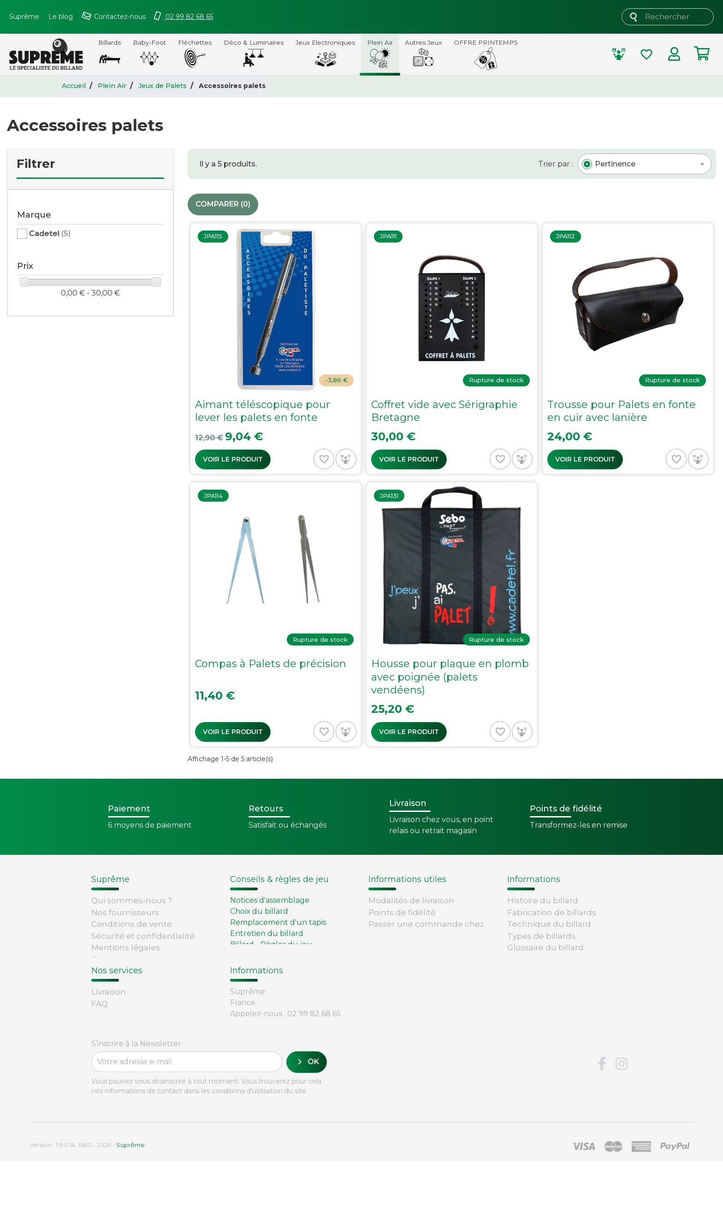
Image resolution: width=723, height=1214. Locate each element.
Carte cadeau (118, 1047)
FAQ (99, 1023)
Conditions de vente (131, 924)
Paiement (111, 1059)
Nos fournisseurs (125, 912)
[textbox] (615, 164)
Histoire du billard (542, 900)
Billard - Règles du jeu (271, 944)
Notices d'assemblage (269, 900)
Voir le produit (233, 459)
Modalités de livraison (411, 900)
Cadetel (50, 233)
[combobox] (644, 164)
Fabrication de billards (551, 912)
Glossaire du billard (545, 947)
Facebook (602, 1117)
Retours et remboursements (149, 1035)
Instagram (621, 1117)
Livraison (108, 1012)
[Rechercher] (667, 17)
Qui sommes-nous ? (131, 900)
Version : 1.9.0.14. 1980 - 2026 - (87, 1197)
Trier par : (555, 164)
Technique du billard (549, 924)
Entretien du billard (266, 933)
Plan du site (114, 971)
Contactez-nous (123, 959)
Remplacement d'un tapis (278, 922)
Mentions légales (125, 947)
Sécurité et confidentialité (143, 936)
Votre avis (524, 959)
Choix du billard (259, 911)
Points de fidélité (402, 912)
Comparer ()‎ (223, 204)
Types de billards (541, 936)
